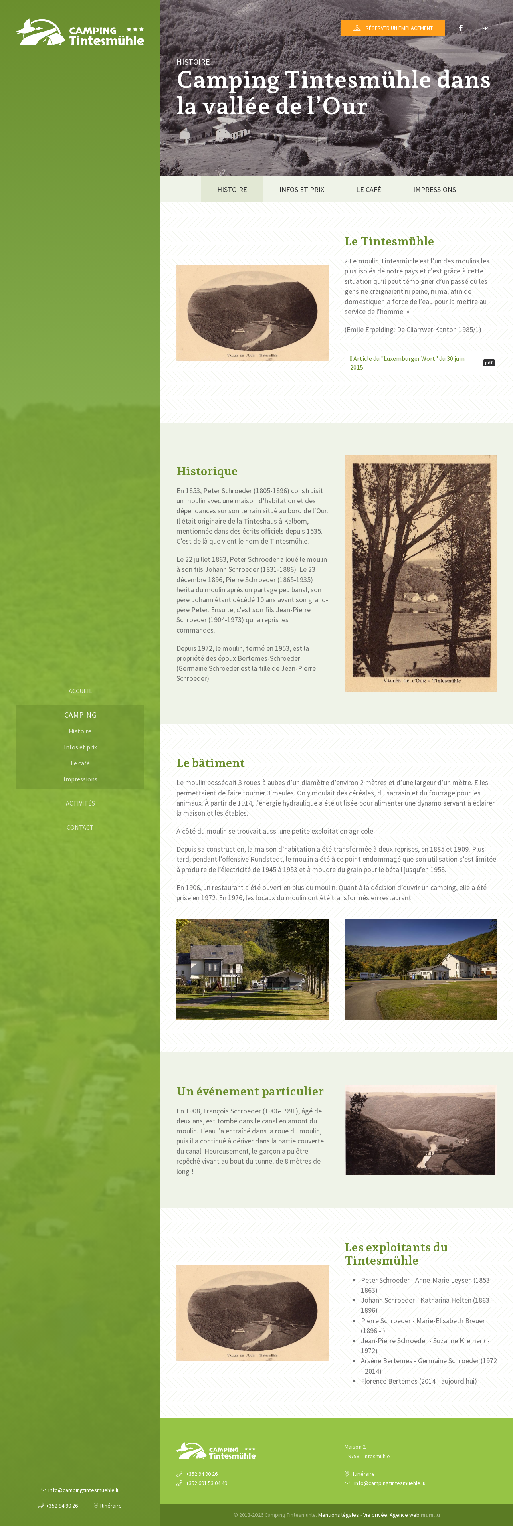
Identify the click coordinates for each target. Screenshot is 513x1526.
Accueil (80, 691)
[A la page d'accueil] (80, 32)
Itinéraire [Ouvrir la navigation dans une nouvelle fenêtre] (111, 1505)
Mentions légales (338, 1514)
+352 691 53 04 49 (206, 1483)
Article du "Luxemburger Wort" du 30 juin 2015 (422, 362)
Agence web (405, 1514)
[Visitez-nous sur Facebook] (461, 28)
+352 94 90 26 (62, 1505)
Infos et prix (80, 747)
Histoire (80, 731)
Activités (80, 803)
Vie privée (375, 1514)
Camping (80, 715)
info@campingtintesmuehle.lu (84, 1490)
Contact (80, 827)
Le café (80, 763)
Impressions (80, 779)
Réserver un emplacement (399, 28)
